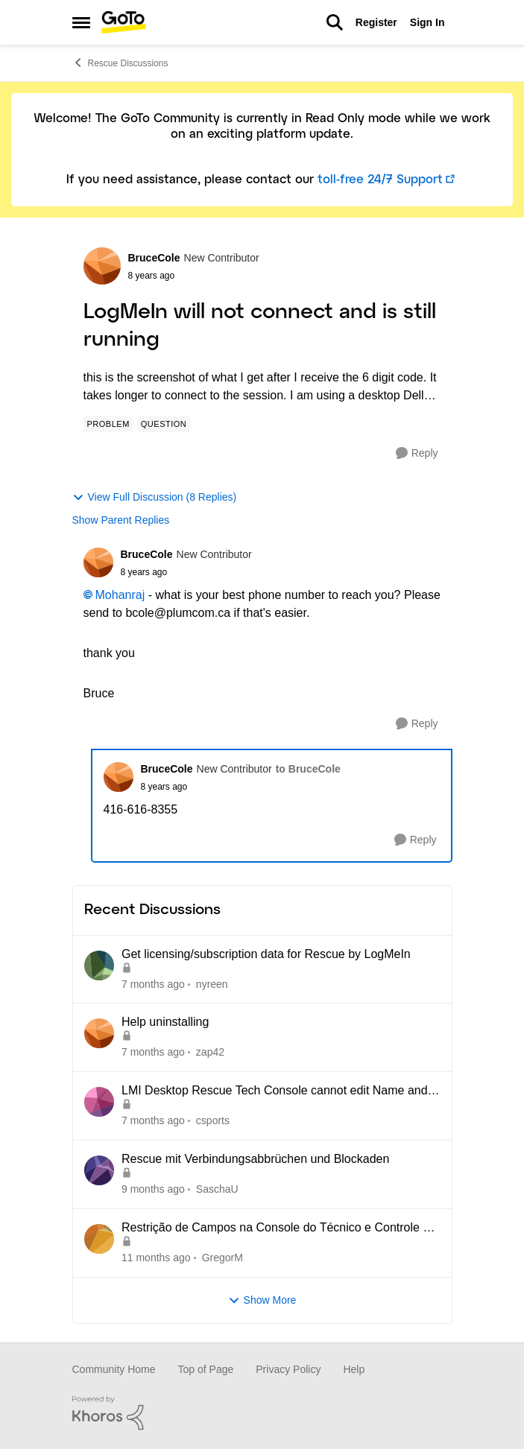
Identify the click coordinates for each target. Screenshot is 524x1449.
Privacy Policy (288, 1369)
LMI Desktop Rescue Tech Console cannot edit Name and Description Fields (274, 1091)
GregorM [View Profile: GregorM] (221, 1257)
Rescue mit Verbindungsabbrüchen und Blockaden (255, 1158)
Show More (262, 1300)
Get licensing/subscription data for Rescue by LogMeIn (266, 954)
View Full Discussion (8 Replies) (154, 497)
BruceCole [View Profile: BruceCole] (154, 258)
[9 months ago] (153, 1189)
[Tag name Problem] (108, 424)
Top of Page (206, 1369)
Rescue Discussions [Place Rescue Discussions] (120, 63)
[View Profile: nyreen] (99, 965)
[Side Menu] (81, 22)
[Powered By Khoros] (262, 1413)
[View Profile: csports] (99, 1102)
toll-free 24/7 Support (380, 180)
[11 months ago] (156, 1258)
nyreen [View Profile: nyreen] (211, 983)
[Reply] (417, 453)
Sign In (427, 22)
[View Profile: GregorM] (99, 1239)
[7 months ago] (153, 984)
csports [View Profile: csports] (212, 1120)
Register (376, 22)
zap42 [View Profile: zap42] (209, 1052)
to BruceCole (308, 769)
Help (353, 1369)
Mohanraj (120, 595)
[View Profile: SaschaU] (99, 1170)
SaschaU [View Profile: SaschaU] (216, 1189)
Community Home (114, 1369)
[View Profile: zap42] (99, 1033)
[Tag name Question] (163, 424)
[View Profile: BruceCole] (102, 266)
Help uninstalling (165, 1021)
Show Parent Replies (121, 520)
